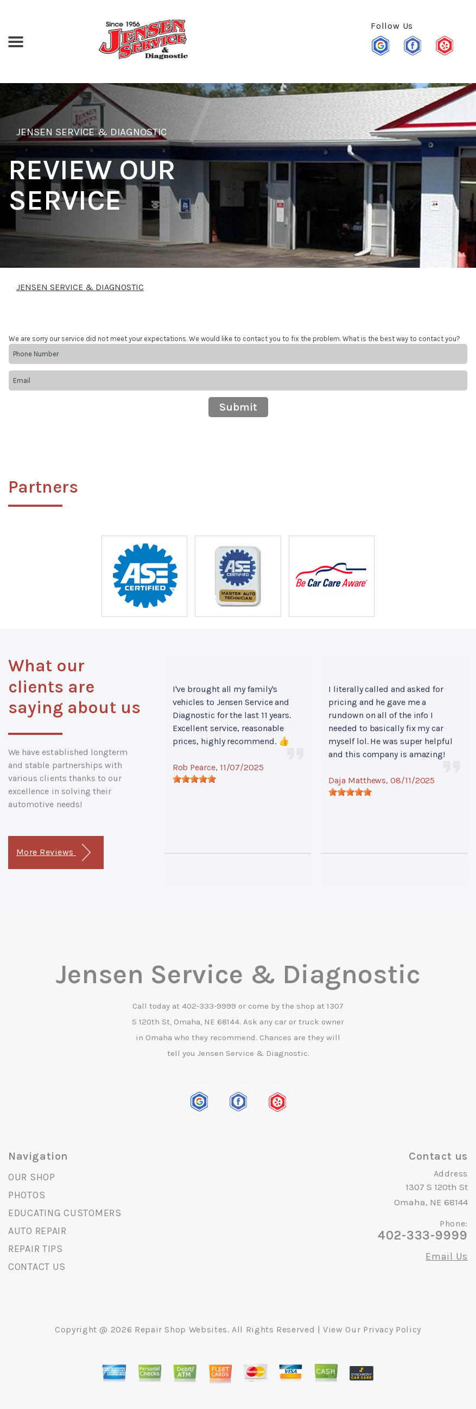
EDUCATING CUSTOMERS (65, 1213)
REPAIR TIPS (35, 1249)
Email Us (447, 1256)
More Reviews (53, 852)
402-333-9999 (209, 1006)
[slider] (194, 779)
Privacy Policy (392, 1329)
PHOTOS (26, 1195)
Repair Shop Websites (181, 1329)
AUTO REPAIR (37, 1231)
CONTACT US (37, 1267)
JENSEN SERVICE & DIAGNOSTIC (91, 132)
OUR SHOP (31, 1177)
